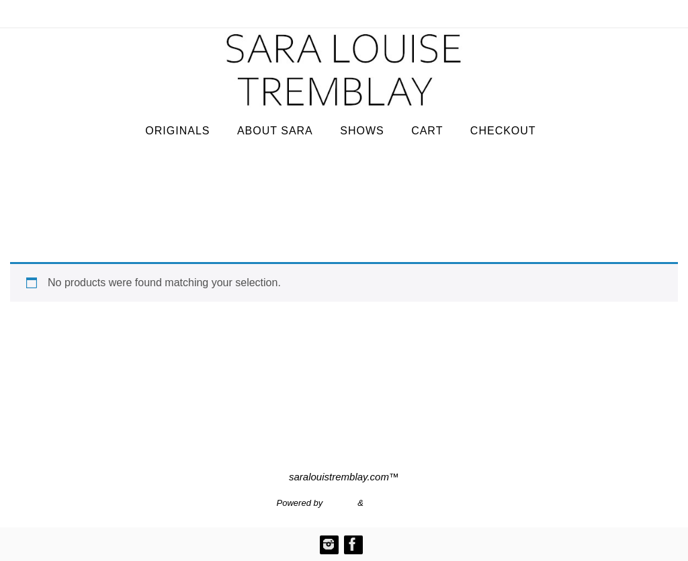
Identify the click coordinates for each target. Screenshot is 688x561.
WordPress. (389, 503)
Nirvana (340, 503)
